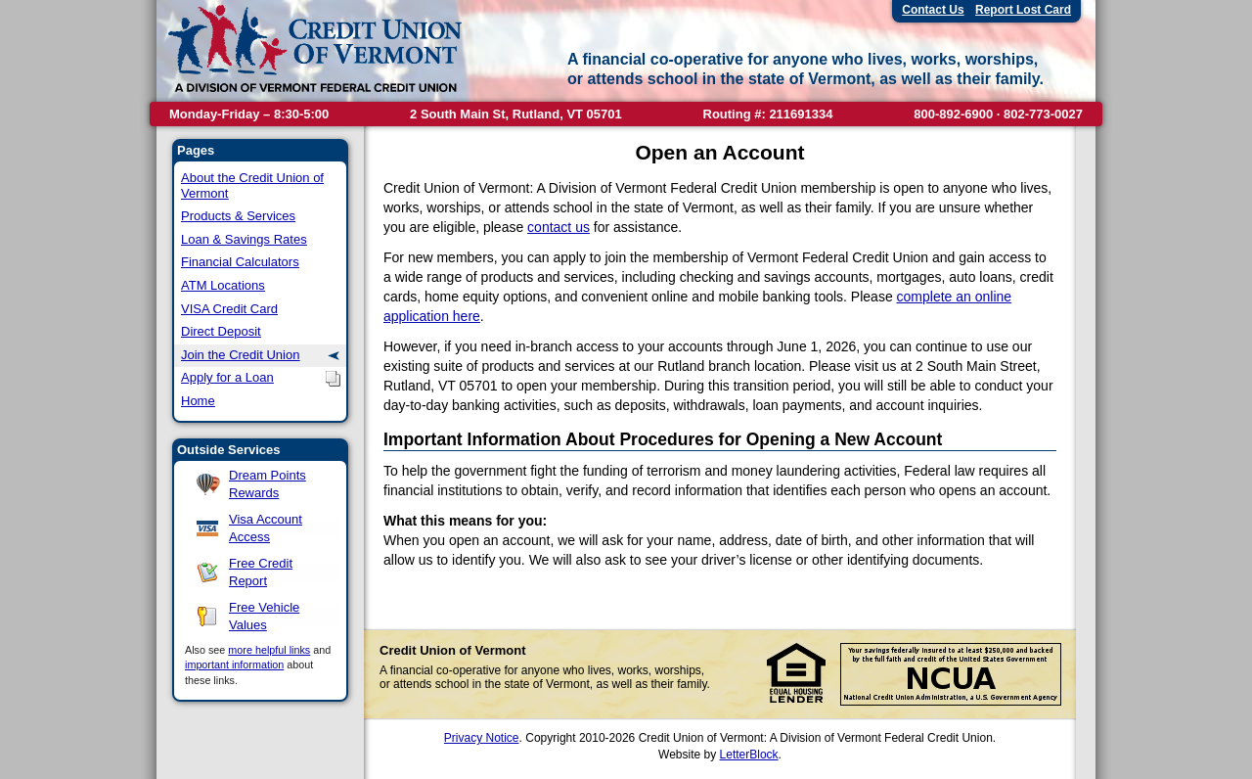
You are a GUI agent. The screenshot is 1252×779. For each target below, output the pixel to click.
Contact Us (932, 10)
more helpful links (269, 650)
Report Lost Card (1023, 10)
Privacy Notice (481, 738)
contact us (558, 227)
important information (234, 664)
